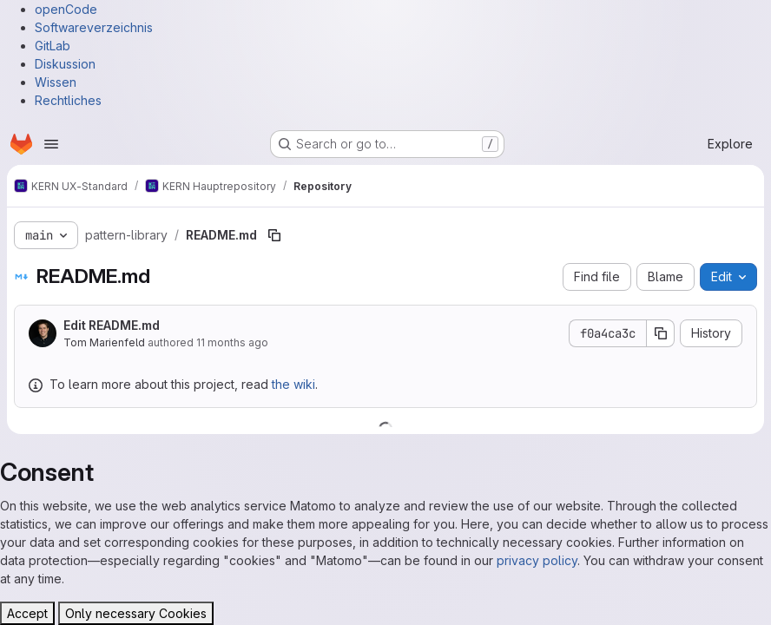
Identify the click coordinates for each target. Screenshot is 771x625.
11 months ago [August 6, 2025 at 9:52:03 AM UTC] (232, 342)
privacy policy (537, 560)
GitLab (52, 45)
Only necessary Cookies (136, 613)
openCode (66, 9)
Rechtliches (68, 100)
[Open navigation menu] (51, 144)
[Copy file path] (274, 235)
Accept (27, 613)
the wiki (293, 384)
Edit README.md (111, 325)
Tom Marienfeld (104, 342)
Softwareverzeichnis (94, 27)
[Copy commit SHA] (661, 333)
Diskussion (65, 63)
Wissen (55, 82)
